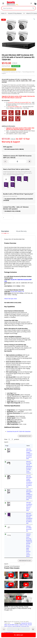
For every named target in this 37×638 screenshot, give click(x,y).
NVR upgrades (7, 147)
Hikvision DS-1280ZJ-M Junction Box (21, 485)
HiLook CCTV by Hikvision (15, 13)
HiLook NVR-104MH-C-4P (14, 106)
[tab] (5, 232)
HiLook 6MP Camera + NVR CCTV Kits (17, 564)
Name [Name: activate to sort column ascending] (14, 445)
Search (33, 8)
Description (5, 231)
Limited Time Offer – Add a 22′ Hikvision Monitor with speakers (16, 208)
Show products (11, 439)
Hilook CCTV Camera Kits (25, 567)
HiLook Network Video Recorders (20, 570)
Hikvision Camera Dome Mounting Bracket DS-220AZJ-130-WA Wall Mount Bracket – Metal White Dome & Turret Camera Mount (22, 493)
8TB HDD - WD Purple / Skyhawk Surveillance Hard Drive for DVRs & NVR (22, 480)
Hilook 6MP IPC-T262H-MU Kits (20, 566)
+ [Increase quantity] (29, 161)
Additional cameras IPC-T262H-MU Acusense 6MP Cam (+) (17, 157)
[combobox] (16, 8)
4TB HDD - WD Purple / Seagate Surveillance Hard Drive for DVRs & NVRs (21, 450)
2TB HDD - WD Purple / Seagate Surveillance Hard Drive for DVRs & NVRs (21, 469)
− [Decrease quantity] (5, 161)
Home (3, 13)
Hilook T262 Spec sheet (10, 298)
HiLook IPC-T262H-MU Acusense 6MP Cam (19, 102)
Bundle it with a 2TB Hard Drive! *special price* (18, 194)
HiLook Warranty (21, 231)
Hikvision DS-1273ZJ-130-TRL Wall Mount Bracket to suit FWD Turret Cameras (20, 457)
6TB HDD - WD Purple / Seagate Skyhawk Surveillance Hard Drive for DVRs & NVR (21, 463)
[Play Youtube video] (11, 514)
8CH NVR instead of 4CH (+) (13, 149)
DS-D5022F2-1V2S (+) (11, 211)
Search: (14, 442)
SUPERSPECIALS (8, 572)
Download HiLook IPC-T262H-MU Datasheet (19, 431)
